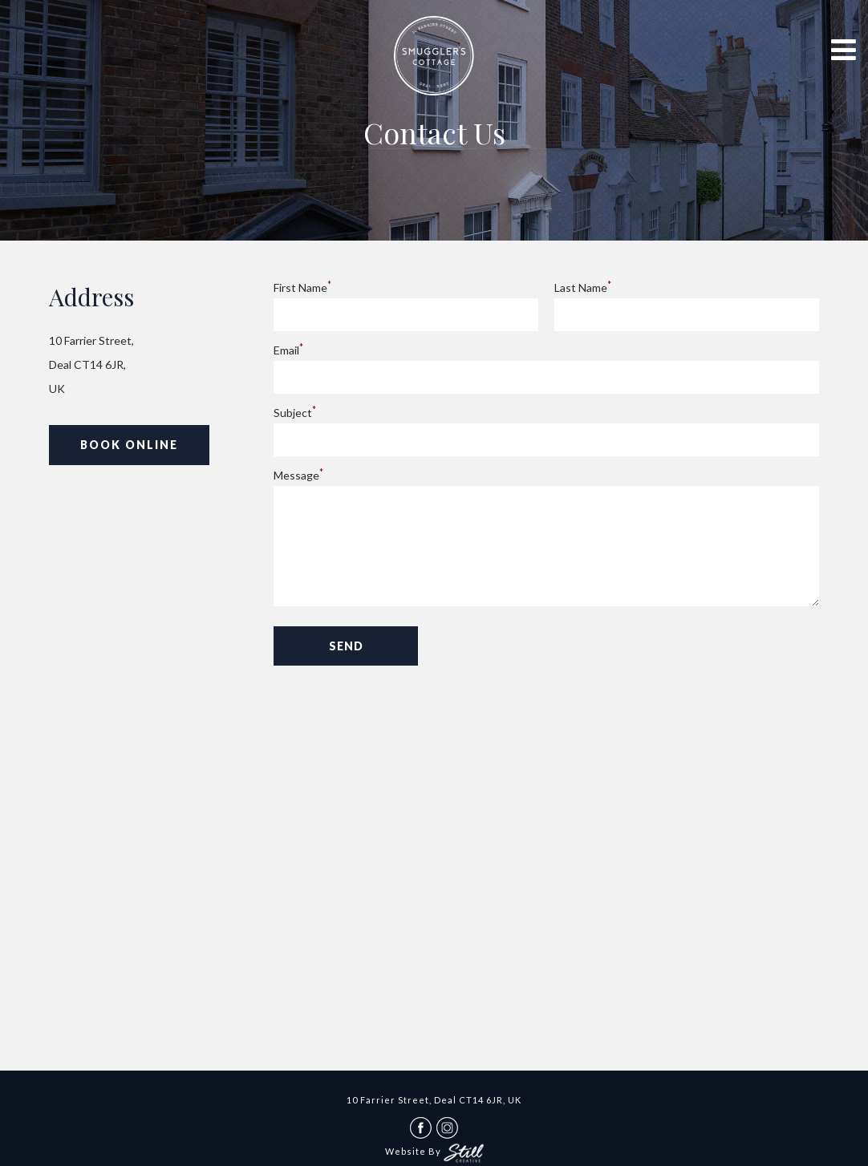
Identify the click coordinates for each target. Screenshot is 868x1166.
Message (298, 475)
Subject (295, 412)
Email (288, 350)
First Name (302, 287)
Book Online (129, 444)
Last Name (582, 287)
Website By (434, 1151)
